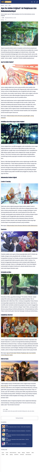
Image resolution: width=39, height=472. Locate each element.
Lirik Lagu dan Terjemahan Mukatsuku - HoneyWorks (16, 443)
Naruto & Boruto (13, 452)
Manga (23, 452)
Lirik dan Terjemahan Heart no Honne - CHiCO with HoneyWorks (18, 426)
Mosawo (28, 452)
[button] (37, 2)
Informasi (22, 454)
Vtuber (3, 454)
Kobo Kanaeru (28, 454)
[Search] (32, 2)
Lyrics (3, 452)
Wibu (7, 454)
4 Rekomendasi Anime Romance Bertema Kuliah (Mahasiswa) (21, 225)
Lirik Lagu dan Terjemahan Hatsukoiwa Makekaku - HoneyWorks (18, 430)
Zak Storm (16, 454)
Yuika (33, 452)
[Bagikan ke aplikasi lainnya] (5, 19)
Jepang (11, 454)
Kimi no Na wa (4, 385)
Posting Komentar (19, 418)
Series (19, 452)
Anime (7, 452)
